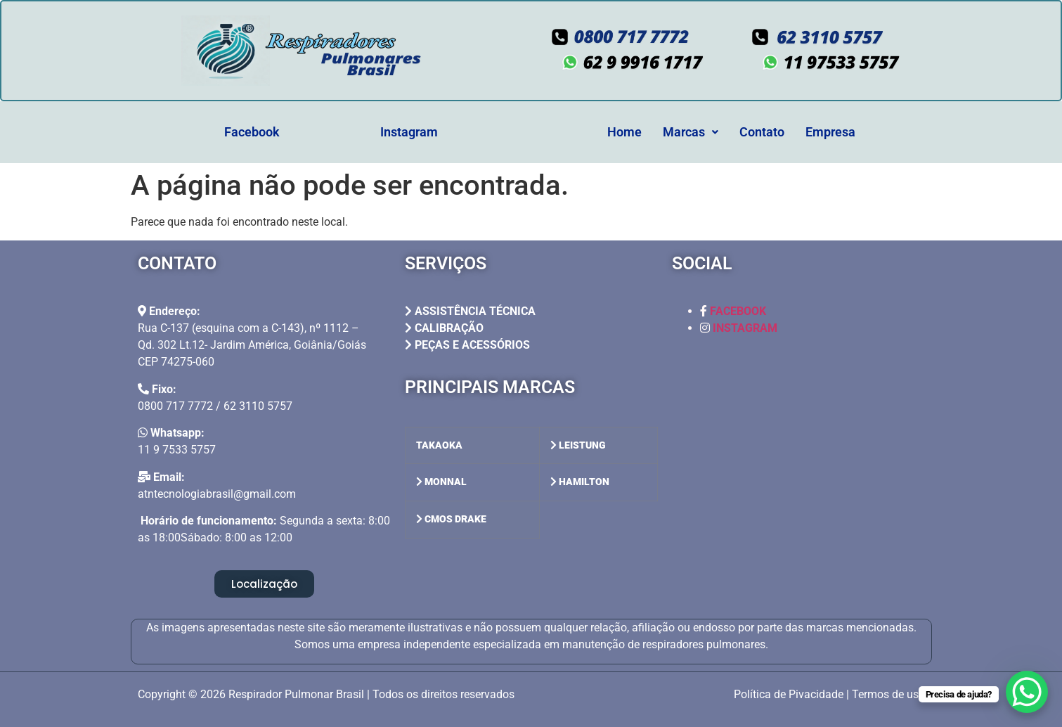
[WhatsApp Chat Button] (1027, 692)
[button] (690, 132)
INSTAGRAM (745, 328)
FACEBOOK (738, 311)
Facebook (252, 131)
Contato (761, 131)
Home (624, 131)
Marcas (690, 131)
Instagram (409, 131)
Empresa (830, 131)
